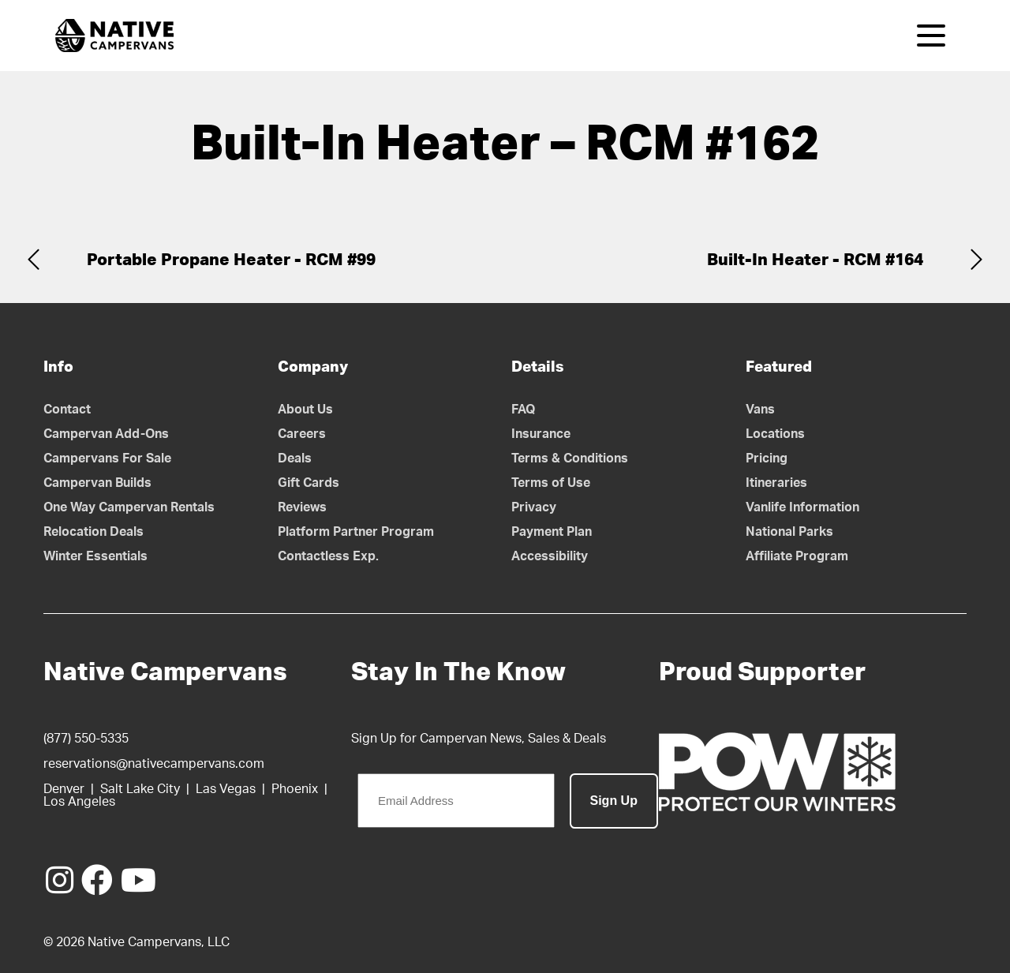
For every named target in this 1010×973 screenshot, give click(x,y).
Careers (302, 434)
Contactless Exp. (328, 556)
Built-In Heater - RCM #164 (815, 260)
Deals (295, 458)
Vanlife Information (802, 507)
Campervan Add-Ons (106, 434)
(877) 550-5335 (86, 738)
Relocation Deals (93, 532)
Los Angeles (79, 801)
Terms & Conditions (569, 458)
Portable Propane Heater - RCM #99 (231, 260)
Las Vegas (226, 789)
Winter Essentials (95, 556)
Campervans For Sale (107, 458)
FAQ (523, 409)
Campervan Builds (97, 483)
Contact (67, 409)
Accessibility (549, 556)
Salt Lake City (140, 789)
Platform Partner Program (356, 532)
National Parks (789, 532)
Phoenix (294, 789)
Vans (760, 409)
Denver (63, 789)
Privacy (533, 507)
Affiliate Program (797, 556)
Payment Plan (551, 532)
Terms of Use (550, 483)
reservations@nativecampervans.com (153, 764)
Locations (775, 434)
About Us (305, 409)
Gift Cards (308, 483)
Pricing (766, 458)
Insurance (540, 434)
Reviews (302, 507)
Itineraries (776, 483)
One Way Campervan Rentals (129, 507)
